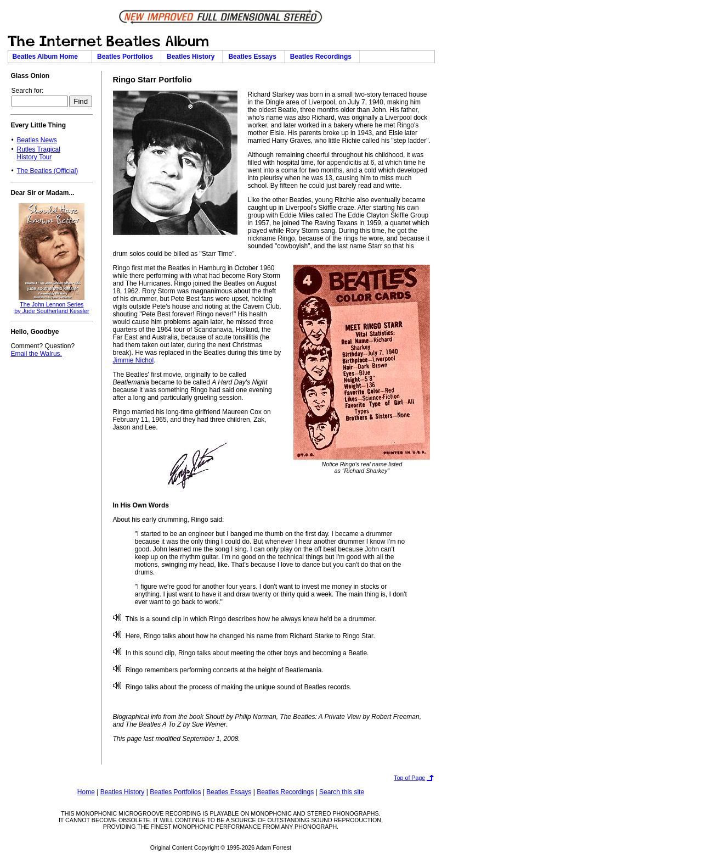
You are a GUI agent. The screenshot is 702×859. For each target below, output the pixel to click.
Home (86, 792)
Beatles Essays (254, 56)
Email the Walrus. (36, 354)
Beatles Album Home (49, 56)
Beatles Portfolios (127, 56)
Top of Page (409, 777)
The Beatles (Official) (47, 171)
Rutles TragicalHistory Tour (38, 153)
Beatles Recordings (322, 56)
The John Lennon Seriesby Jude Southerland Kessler (51, 307)
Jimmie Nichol (133, 360)
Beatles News (36, 140)
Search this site (341, 792)
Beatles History (192, 56)
